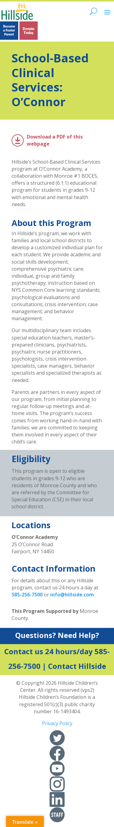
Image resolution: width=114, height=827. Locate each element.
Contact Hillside (77, 666)
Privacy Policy (57, 723)
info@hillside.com (72, 594)
